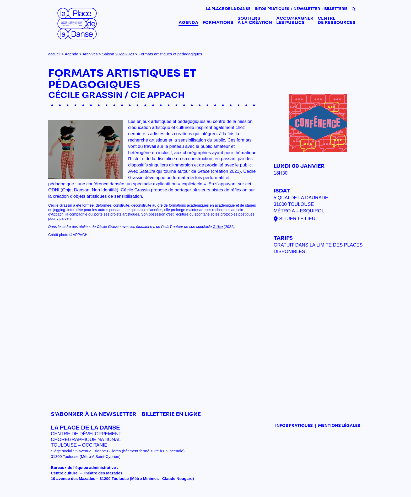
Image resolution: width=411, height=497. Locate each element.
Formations (218, 22)
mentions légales (339, 426)
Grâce (218, 226)
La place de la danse (228, 9)
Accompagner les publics (294, 20)
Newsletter (307, 9)
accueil (54, 54)
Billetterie (336, 9)
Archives (90, 54)
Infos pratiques (272, 9)
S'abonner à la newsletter (93, 414)
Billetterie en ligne (171, 414)
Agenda (188, 22)
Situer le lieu (297, 218)
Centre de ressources (336, 20)
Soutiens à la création (254, 20)
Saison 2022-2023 (118, 54)
